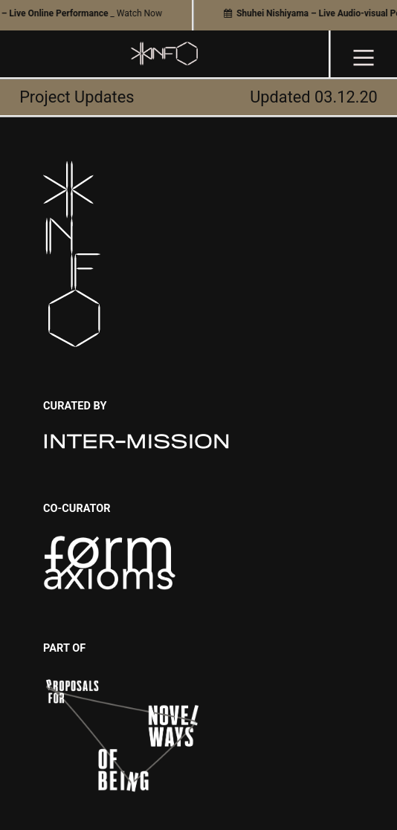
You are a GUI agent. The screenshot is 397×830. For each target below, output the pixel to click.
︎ (363, 58)
